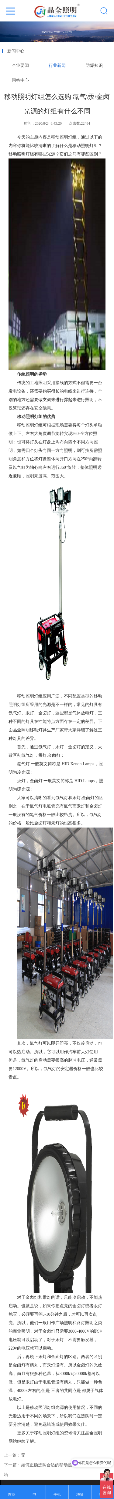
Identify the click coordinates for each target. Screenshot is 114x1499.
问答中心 (20, 80)
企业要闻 (20, 65)
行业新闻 (57, 65)
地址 (80, 1494)
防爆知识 (94, 65)
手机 (57, 1494)
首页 (11, 1494)
